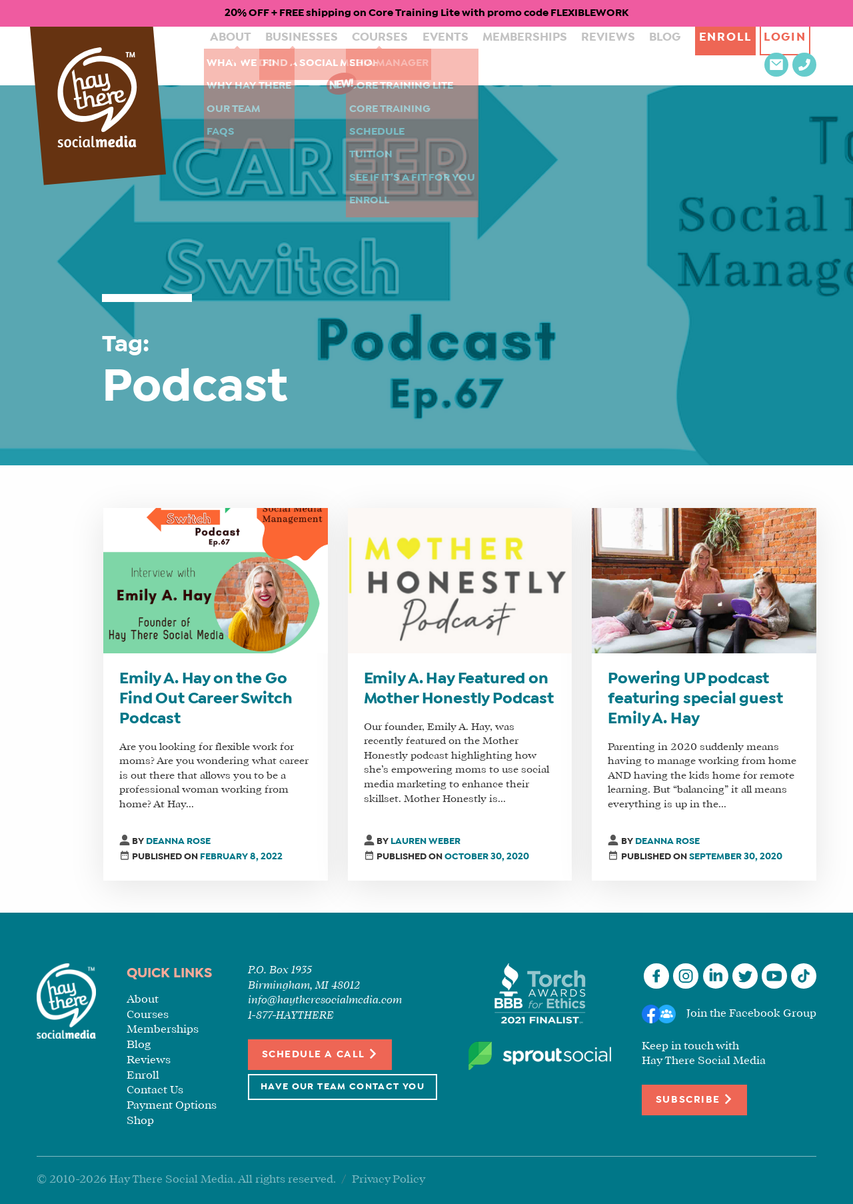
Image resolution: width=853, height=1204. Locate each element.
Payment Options (172, 1106)
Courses (347, 55)
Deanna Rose (178, 841)
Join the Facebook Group (751, 1014)
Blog (598, 55)
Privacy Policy (388, 1180)
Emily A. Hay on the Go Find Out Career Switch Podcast (205, 699)
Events (405, 55)
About (213, 55)
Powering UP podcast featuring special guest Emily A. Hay (695, 699)
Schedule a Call (320, 1054)
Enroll (659, 55)
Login (727, 55)
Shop (140, 1121)
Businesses (277, 55)
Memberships (474, 55)
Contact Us (155, 1090)
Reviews (548, 55)
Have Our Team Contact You (343, 1087)
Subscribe (694, 1099)
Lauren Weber (425, 841)
